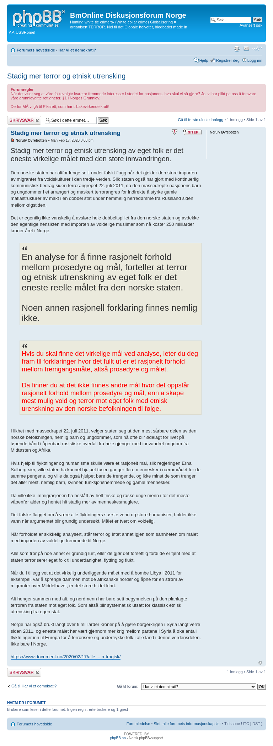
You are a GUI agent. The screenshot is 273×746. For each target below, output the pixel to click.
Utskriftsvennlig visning (237, 48)
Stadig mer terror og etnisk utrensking (66, 76)
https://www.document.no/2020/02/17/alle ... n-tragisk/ (66, 656)
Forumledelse (138, 724)
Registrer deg (228, 60)
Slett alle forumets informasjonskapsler (187, 724)
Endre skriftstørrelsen (257, 48)
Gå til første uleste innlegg (201, 120)
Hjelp (203, 60)
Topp (260, 663)
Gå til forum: (127, 686)
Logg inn (254, 60)
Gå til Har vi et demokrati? (34, 686)
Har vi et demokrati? (77, 50)
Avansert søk (251, 25)
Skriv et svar (24, 120)
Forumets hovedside (36, 50)
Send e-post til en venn (246, 48)
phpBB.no (118, 738)
